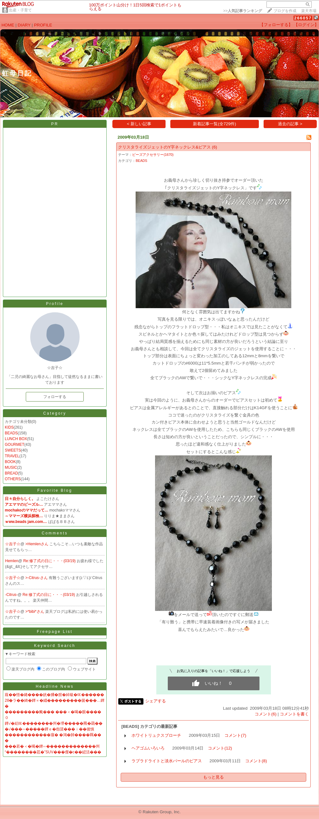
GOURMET (14, 444)
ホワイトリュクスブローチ (156, 735)
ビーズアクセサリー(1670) (153, 154)
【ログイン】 (306, 24)
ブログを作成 (284, 11)
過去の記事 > (290, 123)
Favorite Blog (54, 490)
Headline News (55, 686)
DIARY (24, 25)
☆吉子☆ (12, 544)
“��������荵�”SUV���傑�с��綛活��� (53, 752)
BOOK (10, 462)
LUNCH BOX (16, 439)
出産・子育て (20, 10)
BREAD (11, 473)
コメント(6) (265, 714)
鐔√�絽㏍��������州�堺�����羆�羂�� (54, 723)
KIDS (9, 427)
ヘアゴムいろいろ (148, 748)
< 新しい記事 (139, 123)
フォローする (54, 397)
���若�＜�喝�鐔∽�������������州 (52, 746)
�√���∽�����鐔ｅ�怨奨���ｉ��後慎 (49, 729)
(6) (214, 147)
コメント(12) (220, 748)
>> (242, 11)
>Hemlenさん (37, 544)
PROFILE (43, 25)
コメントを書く (294, 714)
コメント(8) (256, 760)
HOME (8, 25)
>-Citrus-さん (37, 578)
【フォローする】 (276, 24)
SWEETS (13, 450)
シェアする (155, 701)
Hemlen (11, 561)
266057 (303, 18)
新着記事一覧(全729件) (214, 123)
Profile (54, 303)
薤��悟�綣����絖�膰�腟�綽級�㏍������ (54, 694)
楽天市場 (308, 11)
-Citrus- (11, 594)
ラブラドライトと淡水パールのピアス (166, 760)
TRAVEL (12, 456)
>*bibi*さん (35, 611)
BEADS (11, 433)
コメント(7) (235, 735)
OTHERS (13, 479)
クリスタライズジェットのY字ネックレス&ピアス (164, 147)
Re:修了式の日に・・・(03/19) (50, 561)
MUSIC (11, 467)
